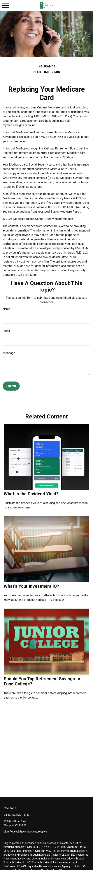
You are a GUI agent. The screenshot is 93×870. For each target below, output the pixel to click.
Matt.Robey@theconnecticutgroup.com (26, 831)
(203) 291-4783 (20, 814)
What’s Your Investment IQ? (31, 586)
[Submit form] (11, 386)
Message (9, 353)
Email (6, 331)
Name (6, 309)
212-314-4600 (58, 846)
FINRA (82, 846)
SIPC (6, 850)
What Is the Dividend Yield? (31, 493)
